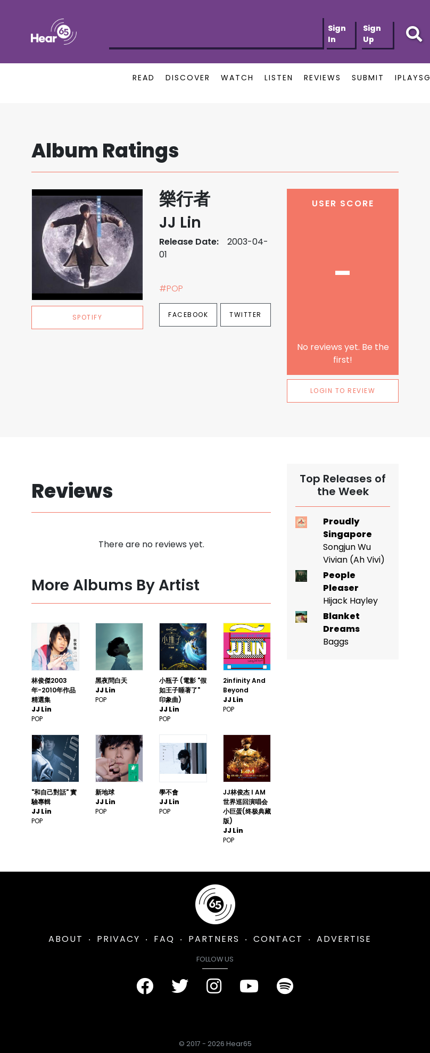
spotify (87, 317)
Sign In (337, 34)
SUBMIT (368, 77)
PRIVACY (118, 939)
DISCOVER (188, 77)
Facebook (188, 314)
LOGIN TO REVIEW (343, 390)
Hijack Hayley (350, 601)
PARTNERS (213, 939)
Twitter (245, 314)
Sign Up (372, 34)
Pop (37, 718)
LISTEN (278, 77)
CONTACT (278, 939)
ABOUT (65, 939)
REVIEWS (322, 77)
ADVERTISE (344, 939)
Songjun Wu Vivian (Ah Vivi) (354, 553)
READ (144, 77)
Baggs (336, 642)
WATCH (237, 77)
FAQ (164, 939)
